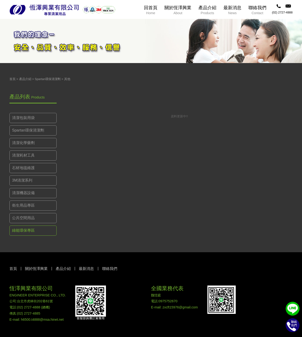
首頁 (12, 79)
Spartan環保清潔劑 (48, 79)
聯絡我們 (109, 269)
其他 (67, 79)
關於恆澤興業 (36, 269)
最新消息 (86, 269)
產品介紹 (25, 79)
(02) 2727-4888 (282, 12)
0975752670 (168, 301)
